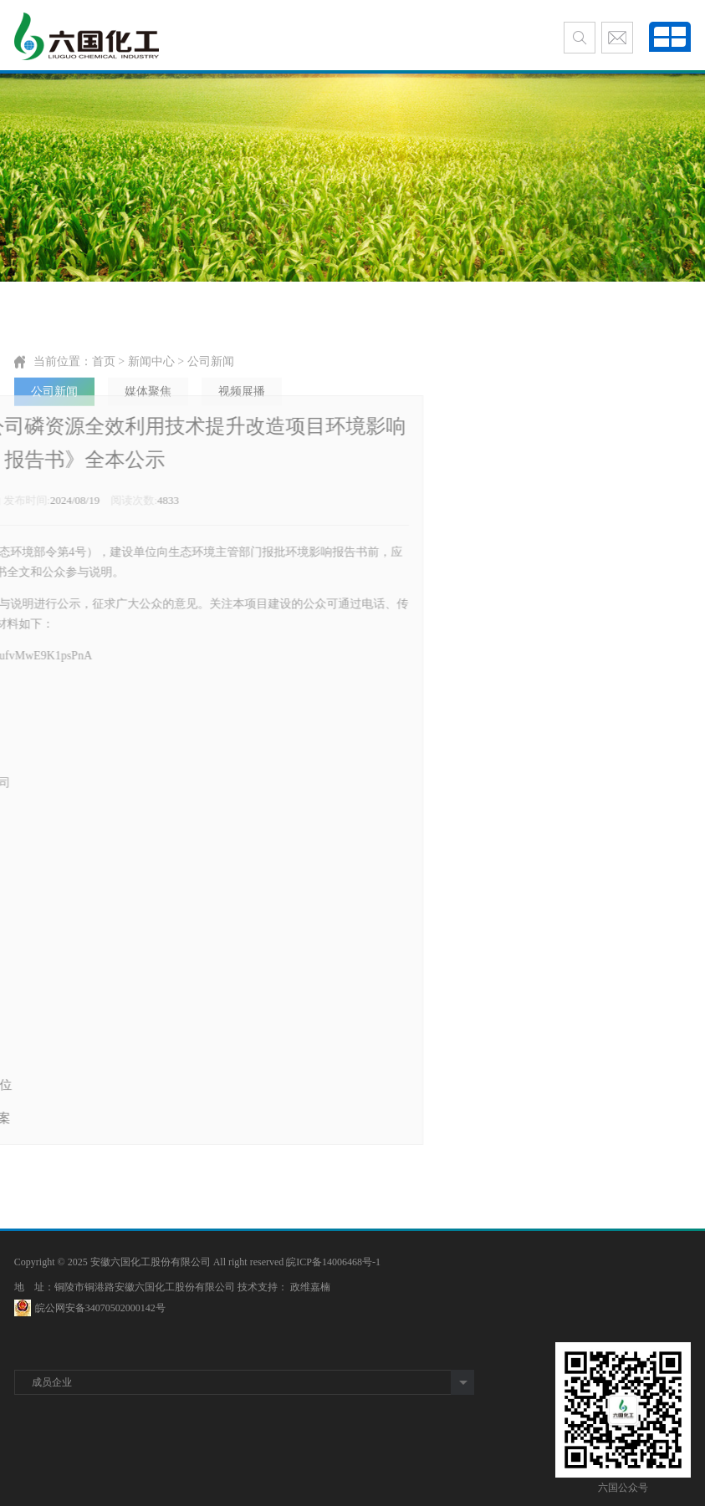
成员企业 (52, 1382)
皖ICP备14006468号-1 (333, 1262)
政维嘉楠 (310, 1287)
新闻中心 (151, 385)
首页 (103, 385)
